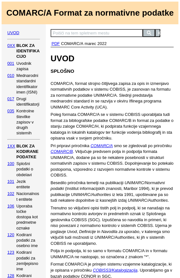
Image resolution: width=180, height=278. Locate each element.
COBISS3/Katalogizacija (115, 270)
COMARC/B (62, 151)
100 (10, 163)
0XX (11, 45)
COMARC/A (102, 145)
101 (10, 181)
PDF (56, 43)
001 (10, 63)
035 (10, 111)
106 (10, 206)
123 (10, 252)
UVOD (13, 32)
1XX (11, 146)
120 (10, 234)
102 (10, 193)
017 (10, 98)
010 (10, 75)
